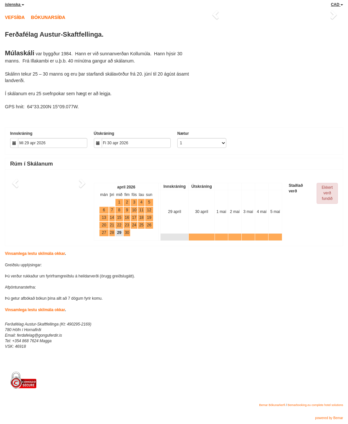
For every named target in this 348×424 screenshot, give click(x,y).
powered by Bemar (329, 418)
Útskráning (104, 133)
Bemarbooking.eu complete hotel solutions (315, 405)
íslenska (14, 4)
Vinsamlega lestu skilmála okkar (35, 253)
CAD (337, 4)
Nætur (183, 133)
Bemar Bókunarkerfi (272, 405)
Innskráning (21, 133)
